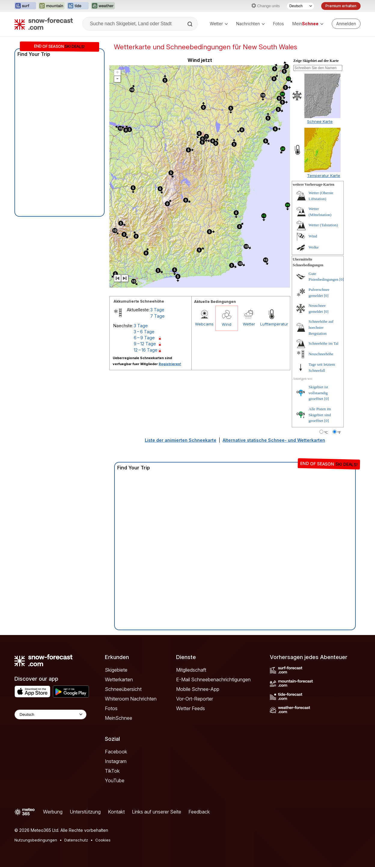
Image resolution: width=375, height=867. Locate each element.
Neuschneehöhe (321, 354)
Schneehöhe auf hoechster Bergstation (321, 327)
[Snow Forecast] (43, 24)
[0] (341, 279)
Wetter (219, 23)
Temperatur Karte (323, 175)
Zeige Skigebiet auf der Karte (316, 61)
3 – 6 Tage (144, 331)
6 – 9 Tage (144, 337)
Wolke (314, 247)
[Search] (190, 24)
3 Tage (157, 309)
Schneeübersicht (123, 689)
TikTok (112, 771)
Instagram (116, 761)
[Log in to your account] (346, 24)
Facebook (116, 752)
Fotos (278, 23)
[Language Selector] (50, 714)
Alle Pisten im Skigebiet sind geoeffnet (320, 415)
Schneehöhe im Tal (323, 343)
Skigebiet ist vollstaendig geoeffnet (318, 393)
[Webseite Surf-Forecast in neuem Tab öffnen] (25, 6)
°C (326, 432)
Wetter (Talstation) (323, 225)
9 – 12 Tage (145, 343)
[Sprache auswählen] (300, 6)
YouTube (114, 780)
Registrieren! (170, 364)
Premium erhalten (340, 6)
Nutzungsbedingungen (35, 840)
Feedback (199, 812)
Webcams (204, 324)
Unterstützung (85, 812)
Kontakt (116, 812)
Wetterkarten (119, 679)
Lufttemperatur (271, 324)
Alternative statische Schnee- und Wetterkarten (274, 440)
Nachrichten (250, 23)
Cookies (103, 840)
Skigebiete (116, 670)
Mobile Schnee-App (197, 689)
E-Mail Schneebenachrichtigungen (213, 679)
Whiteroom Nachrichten (131, 699)
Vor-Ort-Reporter (194, 699)
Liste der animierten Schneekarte (180, 440)
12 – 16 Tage (145, 350)
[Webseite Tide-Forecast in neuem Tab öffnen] (78, 6)
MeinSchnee (118, 718)
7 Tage (157, 316)
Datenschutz (76, 840)
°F (339, 432)
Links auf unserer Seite (156, 812)
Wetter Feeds (190, 708)
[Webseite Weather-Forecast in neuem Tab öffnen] (103, 6)
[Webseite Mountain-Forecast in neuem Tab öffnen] (51, 6)
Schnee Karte (320, 121)
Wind (226, 324)
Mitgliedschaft (191, 670)
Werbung (52, 812)
